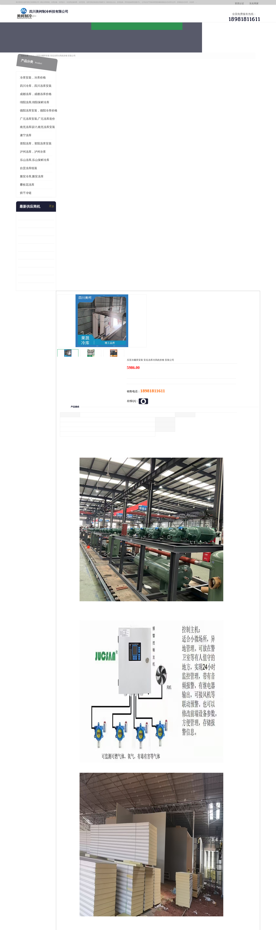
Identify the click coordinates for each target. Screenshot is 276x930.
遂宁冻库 (33, 128)
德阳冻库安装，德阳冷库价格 (75, 47)
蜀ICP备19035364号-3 (71, 897)
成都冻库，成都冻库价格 (43, 87)
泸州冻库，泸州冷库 (40, 145)
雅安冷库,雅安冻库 (39, 169)
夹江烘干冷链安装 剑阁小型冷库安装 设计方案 (43, 280)
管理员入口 (81, 907)
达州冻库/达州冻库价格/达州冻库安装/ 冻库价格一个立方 (103, 860)
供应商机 (72, 37)
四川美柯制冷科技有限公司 (49, 903)
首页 (39, 47)
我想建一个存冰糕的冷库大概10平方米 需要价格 (236, 860)
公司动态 (169, 37)
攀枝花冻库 (34, 178)
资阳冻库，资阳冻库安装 (43, 136)
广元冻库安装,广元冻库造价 (44, 112)
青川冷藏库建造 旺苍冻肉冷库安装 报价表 (43, 240)
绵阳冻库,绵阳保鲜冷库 (42, 95)
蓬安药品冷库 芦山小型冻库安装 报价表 (43, 272)
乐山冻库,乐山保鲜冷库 (42, 153)
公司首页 (39, 37)
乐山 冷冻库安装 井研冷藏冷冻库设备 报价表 (43, 225)
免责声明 (68, 907)
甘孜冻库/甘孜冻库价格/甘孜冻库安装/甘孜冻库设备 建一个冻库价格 (156, 860)
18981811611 (176, 123)
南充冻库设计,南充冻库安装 (44, 120)
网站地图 (93, 907)
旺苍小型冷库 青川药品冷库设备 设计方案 (43, 233)
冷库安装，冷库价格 (40, 71)
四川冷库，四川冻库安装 (43, 79)
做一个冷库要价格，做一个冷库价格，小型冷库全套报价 (195, 860)
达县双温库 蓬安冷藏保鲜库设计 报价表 (43, 264)
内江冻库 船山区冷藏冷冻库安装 (43, 217)
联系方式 (235, 37)
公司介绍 (137, 37)
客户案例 (202, 37)
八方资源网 (55, 907)
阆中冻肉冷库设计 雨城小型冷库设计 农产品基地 (43, 256)
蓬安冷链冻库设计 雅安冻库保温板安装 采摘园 (43, 248)
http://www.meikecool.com (87, 758)
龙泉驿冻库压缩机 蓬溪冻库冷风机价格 (43, 209)
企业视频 (104, 37)
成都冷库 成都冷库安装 (45, 860)
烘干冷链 (33, 186)
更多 (58, 200)
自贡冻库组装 (35, 161)
